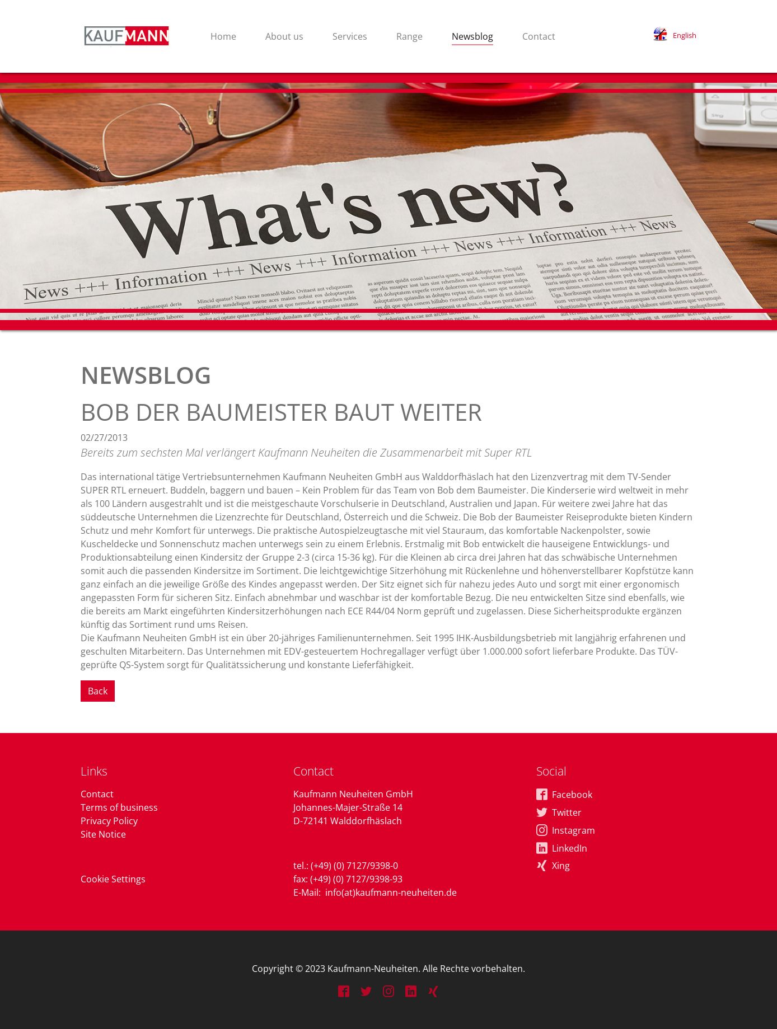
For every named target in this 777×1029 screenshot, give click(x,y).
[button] (674, 35)
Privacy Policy (109, 821)
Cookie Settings (113, 879)
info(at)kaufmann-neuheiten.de (391, 892)
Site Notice (103, 834)
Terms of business (119, 807)
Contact (97, 794)
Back (97, 691)
